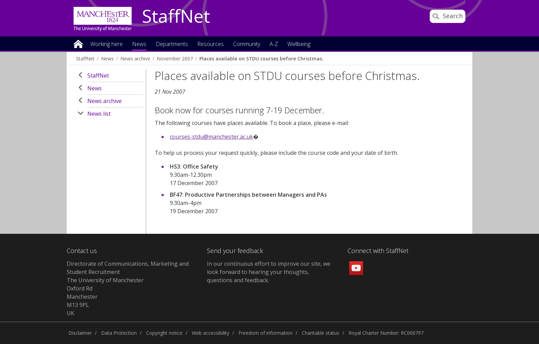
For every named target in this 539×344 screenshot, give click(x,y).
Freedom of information (266, 333)
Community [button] (246, 44)
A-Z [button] (274, 44)
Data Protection (119, 333)
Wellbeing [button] (298, 44)
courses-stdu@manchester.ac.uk (211, 136)
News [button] (139, 44)
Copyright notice (164, 333)
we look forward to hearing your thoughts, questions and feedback (268, 272)
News (107, 58)
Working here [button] (106, 44)
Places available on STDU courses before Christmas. (261, 58)
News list (99, 113)
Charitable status (320, 333)
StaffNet (176, 16)
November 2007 (175, 58)
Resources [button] (210, 44)
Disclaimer (80, 333)
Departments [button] (172, 44)
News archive (135, 58)
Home (78, 43)
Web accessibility (210, 333)
